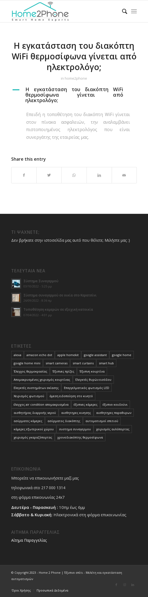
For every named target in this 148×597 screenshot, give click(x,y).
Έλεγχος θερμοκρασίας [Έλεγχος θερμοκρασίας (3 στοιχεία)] (30, 371)
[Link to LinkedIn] (133, 585)
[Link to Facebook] (116, 585)
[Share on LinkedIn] (99, 175)
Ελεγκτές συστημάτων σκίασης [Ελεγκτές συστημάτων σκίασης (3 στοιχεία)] (36, 388)
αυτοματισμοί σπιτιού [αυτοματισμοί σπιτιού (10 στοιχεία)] (101, 421)
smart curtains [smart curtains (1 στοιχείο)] (83, 363)
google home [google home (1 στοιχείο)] (121, 355)
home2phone (76, 78)
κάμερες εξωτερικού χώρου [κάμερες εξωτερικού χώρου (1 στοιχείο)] (34, 429)
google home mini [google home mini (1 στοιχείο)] (27, 363)
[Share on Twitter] (49, 175)
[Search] (122, 11)
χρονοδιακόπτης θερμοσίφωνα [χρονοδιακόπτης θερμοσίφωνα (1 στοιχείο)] (80, 437)
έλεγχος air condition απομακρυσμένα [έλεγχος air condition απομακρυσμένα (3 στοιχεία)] (41, 404)
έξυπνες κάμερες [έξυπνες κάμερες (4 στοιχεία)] (85, 404)
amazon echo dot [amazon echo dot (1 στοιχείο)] (39, 355)
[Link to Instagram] (124, 585)
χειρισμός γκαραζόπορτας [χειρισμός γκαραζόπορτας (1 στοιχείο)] (33, 437)
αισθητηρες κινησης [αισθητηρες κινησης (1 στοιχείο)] (76, 413)
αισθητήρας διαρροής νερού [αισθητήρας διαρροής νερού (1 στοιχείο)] (35, 413)
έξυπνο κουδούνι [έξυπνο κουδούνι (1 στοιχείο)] (115, 404)
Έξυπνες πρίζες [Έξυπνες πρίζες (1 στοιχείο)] (63, 371)
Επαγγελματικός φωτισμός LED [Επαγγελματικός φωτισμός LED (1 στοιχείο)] (86, 388)
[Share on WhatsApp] (74, 175)
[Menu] (134, 11)
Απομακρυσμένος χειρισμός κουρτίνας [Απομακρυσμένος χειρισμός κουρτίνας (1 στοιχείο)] (42, 379)
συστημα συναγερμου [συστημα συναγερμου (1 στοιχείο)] (75, 429)
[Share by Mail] (124, 175)
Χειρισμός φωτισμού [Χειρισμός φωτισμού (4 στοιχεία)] (29, 396)
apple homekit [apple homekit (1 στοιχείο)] (68, 355)
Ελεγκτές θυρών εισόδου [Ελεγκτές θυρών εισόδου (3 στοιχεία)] (93, 379)
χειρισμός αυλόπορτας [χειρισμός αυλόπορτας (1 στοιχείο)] (112, 429)
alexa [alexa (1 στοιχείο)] (17, 355)
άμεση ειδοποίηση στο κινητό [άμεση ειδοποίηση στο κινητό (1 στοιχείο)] (71, 396)
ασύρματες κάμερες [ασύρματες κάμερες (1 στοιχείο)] (28, 421)
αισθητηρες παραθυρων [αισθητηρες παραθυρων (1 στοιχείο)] (113, 413)
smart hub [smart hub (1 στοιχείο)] (106, 363)
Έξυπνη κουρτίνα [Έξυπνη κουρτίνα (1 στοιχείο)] (92, 371)
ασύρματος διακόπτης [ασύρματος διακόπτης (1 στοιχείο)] (64, 421)
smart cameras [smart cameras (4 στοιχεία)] (56, 363)
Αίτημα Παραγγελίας (29, 540)
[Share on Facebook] (24, 175)
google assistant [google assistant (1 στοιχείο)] (95, 355)
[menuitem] (122, 11)
